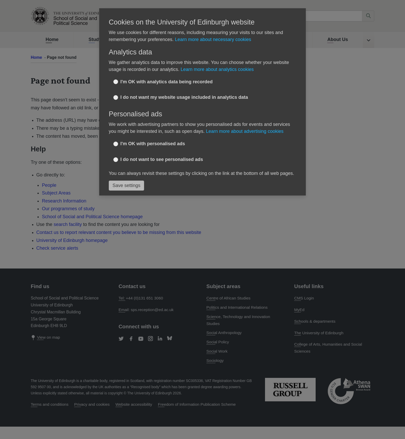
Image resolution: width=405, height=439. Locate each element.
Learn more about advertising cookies (244, 131)
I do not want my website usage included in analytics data (184, 97)
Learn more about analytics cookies (217, 69)
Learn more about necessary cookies (213, 39)
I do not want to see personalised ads (161, 159)
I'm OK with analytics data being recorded (166, 81)
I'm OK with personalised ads (152, 143)
